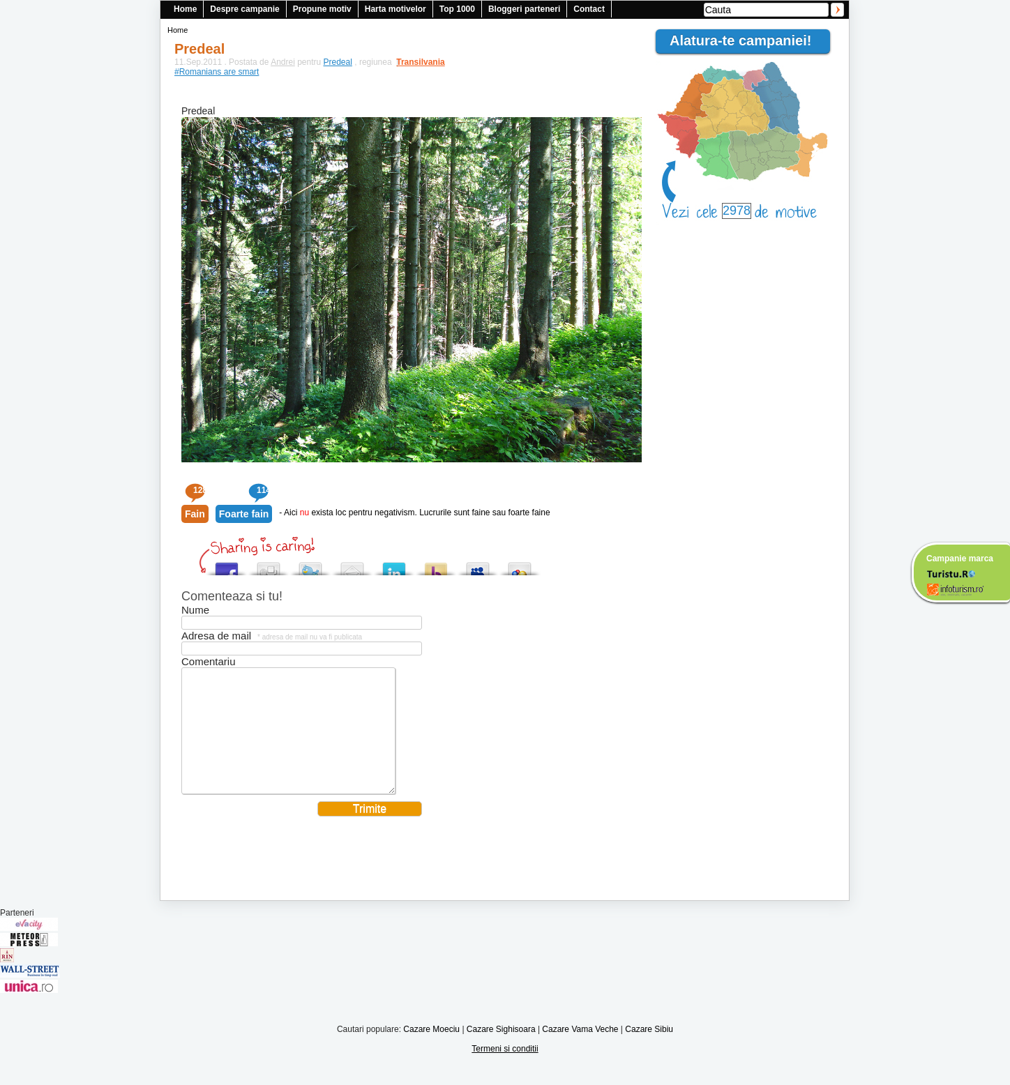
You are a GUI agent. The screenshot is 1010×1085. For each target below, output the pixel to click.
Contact (589, 9)
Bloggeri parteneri (524, 9)
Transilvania (413, 62)
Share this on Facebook (227, 565)
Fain (195, 513)
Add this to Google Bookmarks (520, 565)
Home (185, 9)
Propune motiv (322, 9)
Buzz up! (436, 565)
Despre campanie (244, 9)
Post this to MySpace (478, 565)
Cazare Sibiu (649, 1050)
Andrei (283, 62)
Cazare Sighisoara (501, 1050)
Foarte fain (244, 513)
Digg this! (268, 565)
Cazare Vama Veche (580, 1050)
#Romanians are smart (216, 72)
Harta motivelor (395, 9)
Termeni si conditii (505, 1070)
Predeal (338, 62)
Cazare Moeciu (431, 1050)
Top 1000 (457, 9)
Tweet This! (310, 565)
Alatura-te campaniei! (746, 40)
